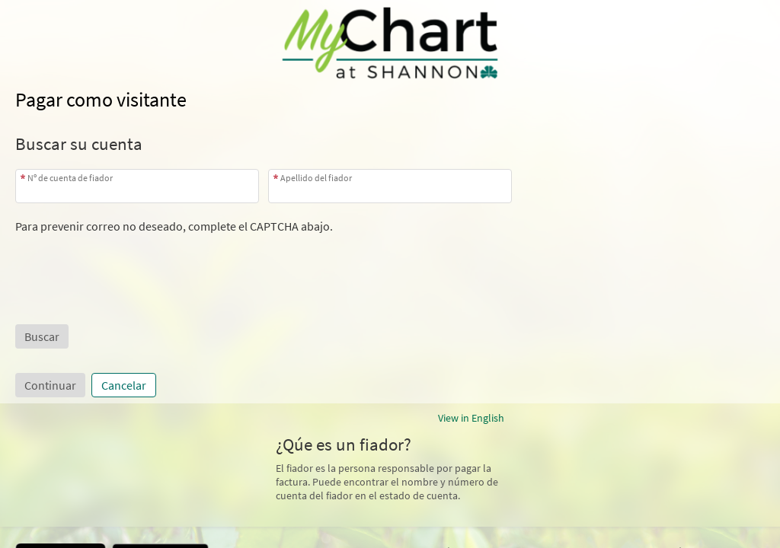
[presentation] (131, 263)
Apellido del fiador (316, 177)
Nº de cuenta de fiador (70, 177)
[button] (42, 336)
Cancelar (123, 385)
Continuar (50, 385)
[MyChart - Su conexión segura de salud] (390, 42)
